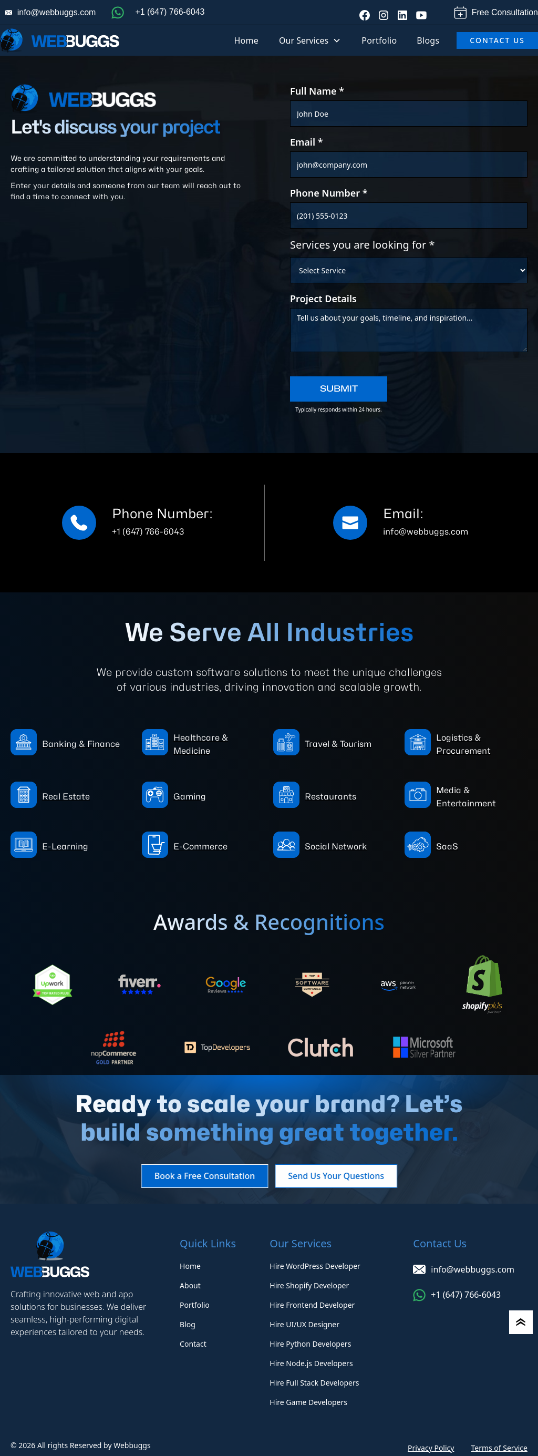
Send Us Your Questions (343, 1176)
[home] (59, 40)
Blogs (428, 40)
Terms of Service (499, 1448)
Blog (187, 1324)
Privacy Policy (431, 1448)
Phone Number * (329, 193)
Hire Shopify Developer (309, 1285)
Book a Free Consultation (198, 1176)
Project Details (323, 298)
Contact (193, 1344)
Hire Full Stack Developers (314, 1383)
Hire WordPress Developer (315, 1266)
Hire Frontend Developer (312, 1305)
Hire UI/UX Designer (304, 1324)
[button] (310, 40)
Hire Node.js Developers (311, 1363)
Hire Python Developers (310, 1344)
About (190, 1285)
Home (246, 40)
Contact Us (497, 40)
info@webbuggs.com (56, 12)
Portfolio (379, 40)
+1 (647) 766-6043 (169, 11)
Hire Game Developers (308, 1402)
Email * (306, 142)
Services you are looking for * (362, 245)
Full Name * (317, 91)
